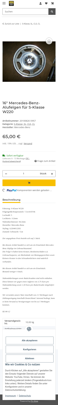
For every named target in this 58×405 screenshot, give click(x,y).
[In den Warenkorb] (4, 33)
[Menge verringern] (6, 173)
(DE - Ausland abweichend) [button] (16, 160)
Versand (28, 143)
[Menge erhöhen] (52, 173)
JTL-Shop (34, 401)
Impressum (10, 395)
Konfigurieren (29, 349)
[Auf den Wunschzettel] (49, 41)
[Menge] (23, 173)
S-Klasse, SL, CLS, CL (24, 124)
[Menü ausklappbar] (4, 2)
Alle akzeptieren (29, 340)
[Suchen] (52, 11)
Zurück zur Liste (12, 23)
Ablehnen (29, 358)
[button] (40, 3)
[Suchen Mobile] (25, 11)
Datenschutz (25, 395)
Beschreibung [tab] (11, 199)
